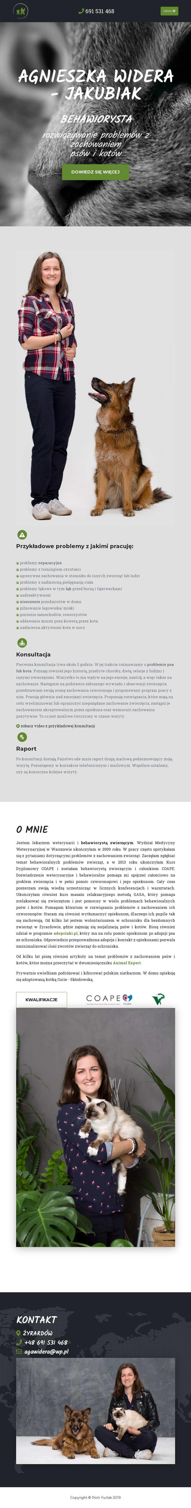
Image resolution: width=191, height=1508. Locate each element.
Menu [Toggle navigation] (169, 11)
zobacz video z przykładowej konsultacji (55, 725)
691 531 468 (96, 11)
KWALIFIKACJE (42, 999)
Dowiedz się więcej (95, 172)
